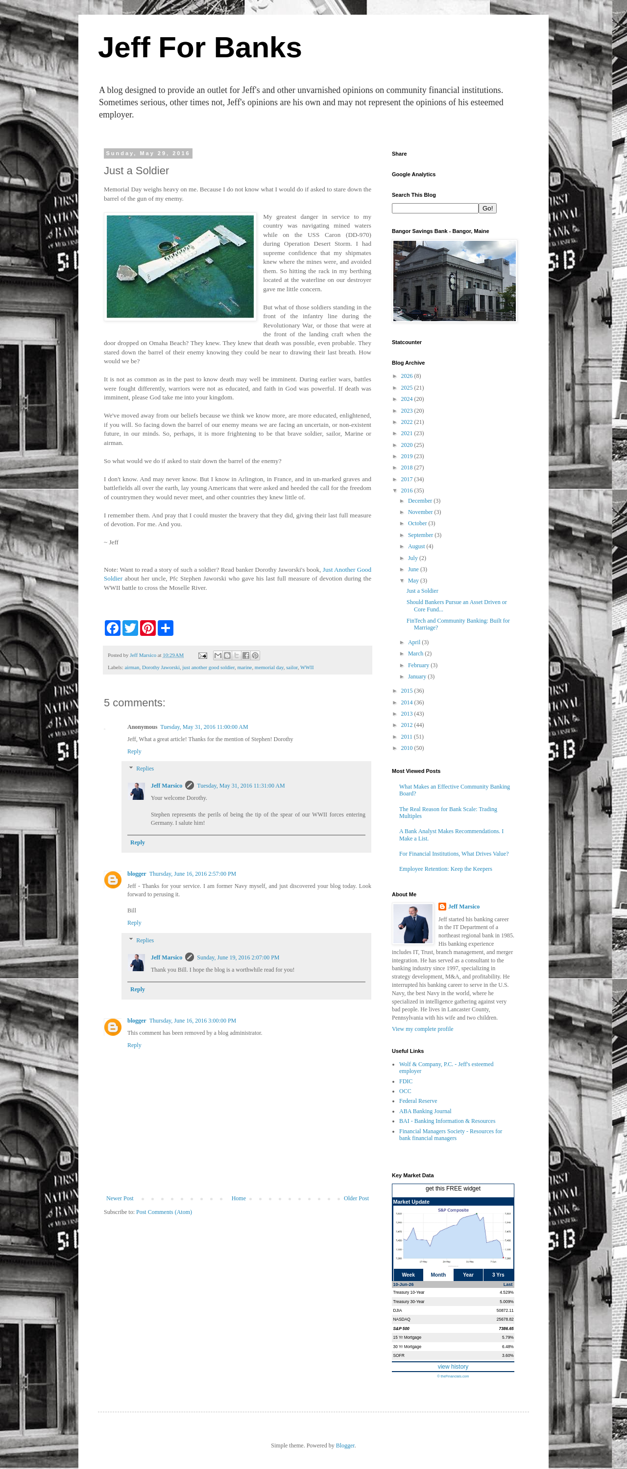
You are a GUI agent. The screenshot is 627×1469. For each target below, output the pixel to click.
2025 (407, 387)
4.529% (506, 1292)
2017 (407, 479)
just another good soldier (208, 667)
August (417, 546)
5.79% (508, 1337)
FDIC (405, 1081)
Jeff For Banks (200, 47)
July (413, 558)
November (421, 512)
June (414, 569)
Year (468, 1275)
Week (408, 1275)
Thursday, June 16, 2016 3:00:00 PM (193, 1020)
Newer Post (120, 1198)
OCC (405, 1091)
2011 (407, 736)
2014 (407, 702)
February (419, 665)
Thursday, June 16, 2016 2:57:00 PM (193, 873)
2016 (407, 490)
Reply (134, 751)
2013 (407, 713)
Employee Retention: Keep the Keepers (445, 868)
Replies (145, 769)
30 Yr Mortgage (407, 1346)
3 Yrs (498, 1275)
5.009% (506, 1301)
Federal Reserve (418, 1100)
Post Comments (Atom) (164, 1212)
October (418, 523)
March (416, 653)
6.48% (508, 1346)
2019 (407, 456)
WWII (307, 667)
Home (239, 1198)
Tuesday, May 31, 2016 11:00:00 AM (204, 726)
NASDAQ (401, 1319)
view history (453, 1366)
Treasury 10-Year (409, 1292)
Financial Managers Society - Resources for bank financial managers (450, 1135)
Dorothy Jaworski (161, 667)
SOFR (399, 1355)
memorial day (269, 667)
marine (244, 667)
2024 (407, 399)
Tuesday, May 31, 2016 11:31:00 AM (241, 785)
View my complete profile (423, 1029)
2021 (407, 433)
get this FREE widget (453, 1188)
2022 (407, 422)
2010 (407, 748)
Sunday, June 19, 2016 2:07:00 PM (238, 957)
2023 (407, 410)
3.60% (508, 1355)
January (418, 676)
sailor (292, 667)
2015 (407, 690)
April (415, 642)
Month (438, 1275)
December (421, 500)
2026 (407, 376)
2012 (407, 725)
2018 (407, 467)
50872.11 (505, 1310)
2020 (407, 445)
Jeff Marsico (166, 785)
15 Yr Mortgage (407, 1337)
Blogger (345, 1445)
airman (131, 667)
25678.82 (505, 1319)
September (421, 535)
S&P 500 (401, 1328)
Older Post (356, 1198)
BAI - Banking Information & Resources (447, 1121)
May (414, 580)
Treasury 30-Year (409, 1301)
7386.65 (506, 1328)
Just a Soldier (422, 590)
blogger (136, 873)
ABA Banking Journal (425, 1111)
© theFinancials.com (453, 1376)
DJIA (397, 1310)
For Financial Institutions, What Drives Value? (454, 853)
